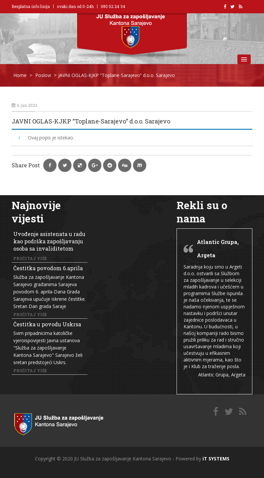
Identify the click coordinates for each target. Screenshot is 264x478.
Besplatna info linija (31, 6)
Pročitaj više (30, 258)
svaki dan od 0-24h (75, 6)
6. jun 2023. (25, 105)
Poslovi (43, 75)
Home (20, 75)
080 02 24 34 (113, 6)
